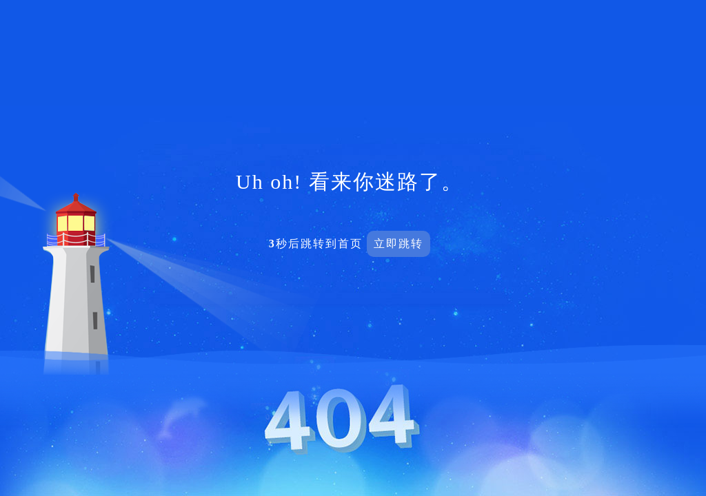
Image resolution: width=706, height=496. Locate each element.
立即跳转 (398, 243)
